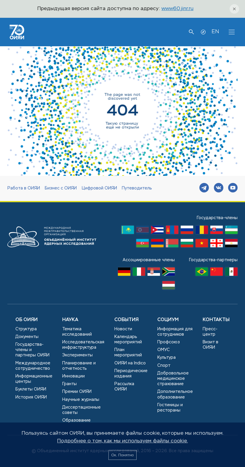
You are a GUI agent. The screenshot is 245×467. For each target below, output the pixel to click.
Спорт (163, 366)
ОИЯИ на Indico (130, 363)
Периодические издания (131, 373)
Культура (166, 358)
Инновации (73, 376)
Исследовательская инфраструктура (83, 345)
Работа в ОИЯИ (23, 188)
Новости (123, 329)
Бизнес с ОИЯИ (61, 188)
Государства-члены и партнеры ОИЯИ (32, 349)
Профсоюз (168, 342)
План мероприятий (128, 352)
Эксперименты (77, 355)
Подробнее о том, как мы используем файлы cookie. (122, 441)
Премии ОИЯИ (77, 392)
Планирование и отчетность (79, 366)
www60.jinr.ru (177, 8)
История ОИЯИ (31, 397)
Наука (70, 320)
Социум (168, 320)
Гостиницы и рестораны (170, 407)
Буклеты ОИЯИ (30, 389)
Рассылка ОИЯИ (124, 386)
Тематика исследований (77, 332)
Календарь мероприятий (128, 339)
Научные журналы (80, 400)
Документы (27, 337)
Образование (76, 420)
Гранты (69, 384)
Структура (26, 329)
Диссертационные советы (81, 410)
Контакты (216, 320)
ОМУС (163, 350)
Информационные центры (33, 379)
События (126, 320)
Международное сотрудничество (32, 366)
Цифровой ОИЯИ (99, 188)
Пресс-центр (210, 332)
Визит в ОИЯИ (210, 345)
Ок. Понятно (122, 455)
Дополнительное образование (175, 394)
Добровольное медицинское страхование (173, 378)
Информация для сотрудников (175, 332)
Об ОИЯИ (26, 320)
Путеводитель (137, 188)
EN (215, 31)
